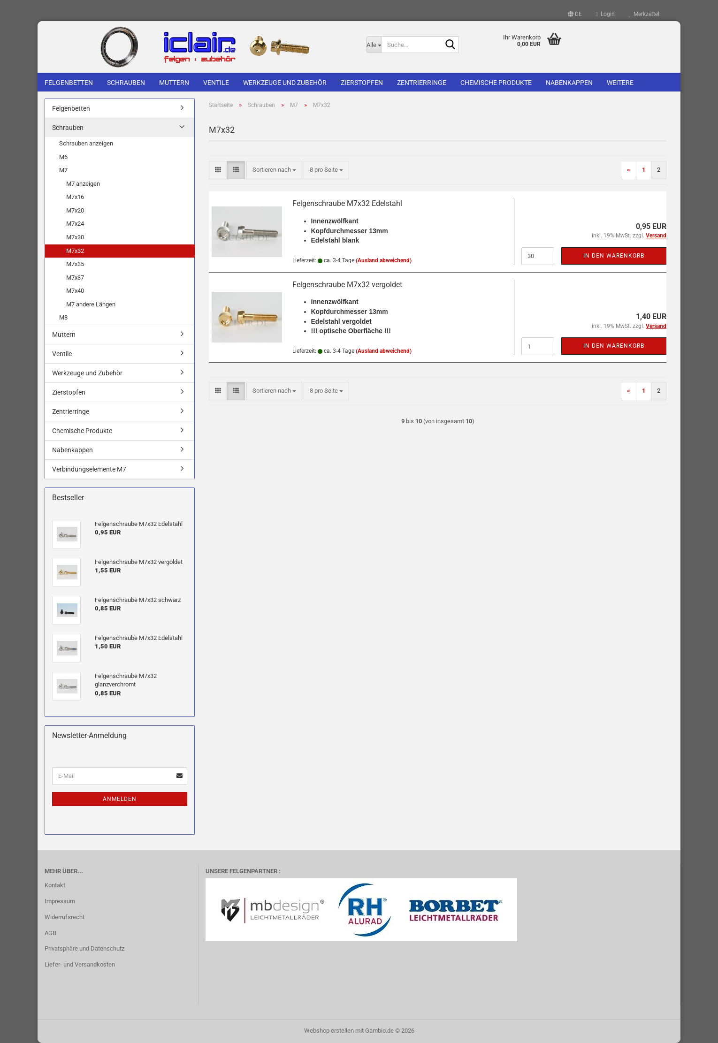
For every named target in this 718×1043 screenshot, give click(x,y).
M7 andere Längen (90, 304)
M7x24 (75, 223)
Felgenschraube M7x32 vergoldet (347, 284)
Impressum (60, 901)
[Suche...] (373, 44)
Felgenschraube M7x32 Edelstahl (347, 203)
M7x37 (75, 277)
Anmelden (120, 799)
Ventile (216, 82)
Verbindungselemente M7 (89, 469)
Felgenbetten (69, 82)
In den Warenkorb (613, 255)
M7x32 (75, 250)
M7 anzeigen (83, 183)
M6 (63, 156)
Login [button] (605, 14)
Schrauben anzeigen (86, 143)
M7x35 (75, 263)
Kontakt (55, 885)
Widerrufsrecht (64, 917)
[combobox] (274, 170)
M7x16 (75, 196)
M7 (63, 170)
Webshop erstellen (329, 1030)
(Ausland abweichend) (384, 260)
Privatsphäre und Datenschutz (84, 948)
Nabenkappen (569, 82)
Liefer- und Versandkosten (80, 964)
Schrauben (126, 82)
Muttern (174, 82)
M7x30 (75, 237)
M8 (63, 317)
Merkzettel (644, 14)
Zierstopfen (362, 82)
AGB (50, 932)
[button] (575, 14)
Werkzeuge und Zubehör (285, 82)
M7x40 (75, 290)
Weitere (620, 82)
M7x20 (75, 210)
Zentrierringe (421, 82)
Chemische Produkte (496, 82)
